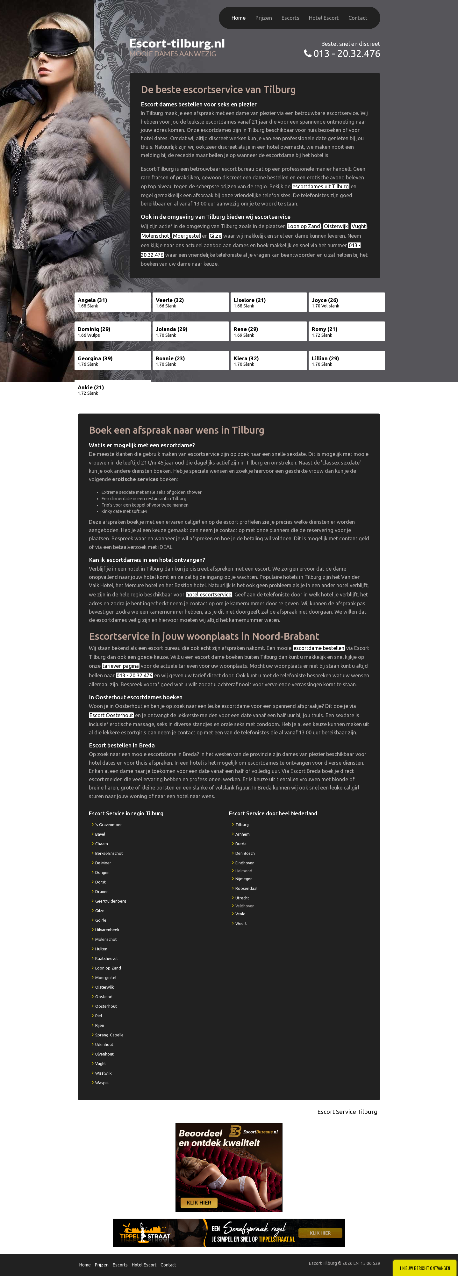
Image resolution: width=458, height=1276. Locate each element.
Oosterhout (106, 1006)
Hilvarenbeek (107, 929)
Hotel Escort (324, 18)
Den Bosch (245, 853)
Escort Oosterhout (111, 715)
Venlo (240, 914)
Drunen (102, 891)
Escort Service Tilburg (347, 1111)
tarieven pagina (121, 666)
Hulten (101, 949)
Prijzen (263, 18)
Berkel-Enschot (109, 853)
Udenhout (104, 1044)
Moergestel (186, 236)
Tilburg (242, 824)
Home (239, 18)
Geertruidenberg (110, 901)
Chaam (101, 843)
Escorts (290, 18)
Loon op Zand (304, 226)
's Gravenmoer (108, 824)
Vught (359, 226)
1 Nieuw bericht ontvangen (425, 1268)
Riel (98, 1015)
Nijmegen (244, 878)
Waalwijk (103, 1073)
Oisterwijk (336, 226)
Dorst (100, 882)
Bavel (100, 834)
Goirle (100, 920)
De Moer (103, 863)
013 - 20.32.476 (346, 53)
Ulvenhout (104, 1054)
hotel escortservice (208, 594)
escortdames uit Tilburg (320, 186)
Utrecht (242, 898)
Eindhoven (244, 863)
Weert (241, 923)
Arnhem (242, 834)
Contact (358, 18)
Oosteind (103, 996)
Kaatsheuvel (106, 958)
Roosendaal (246, 888)
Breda (241, 843)
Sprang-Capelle (109, 1035)
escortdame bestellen (318, 648)
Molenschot (155, 236)
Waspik (102, 1082)
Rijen (99, 1025)
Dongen (102, 872)
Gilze (215, 236)
